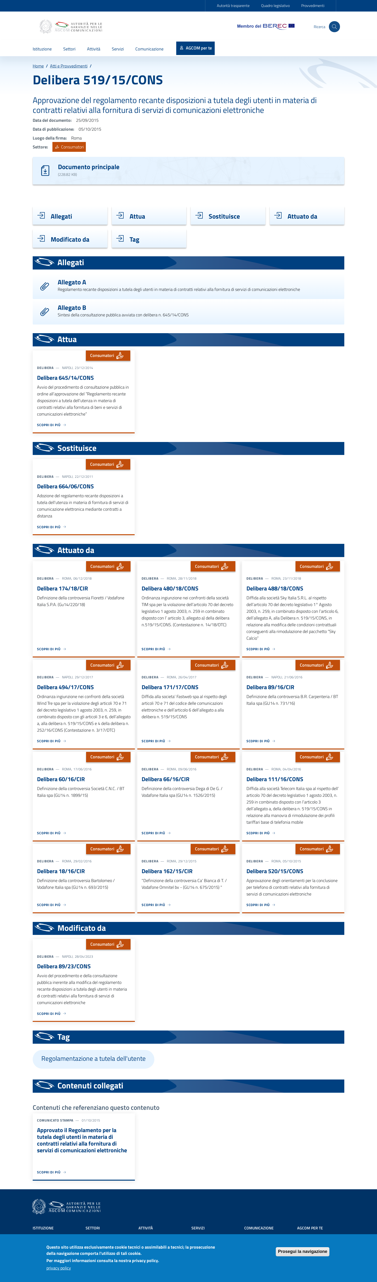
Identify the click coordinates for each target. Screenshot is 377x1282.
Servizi (198, 1228)
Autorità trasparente (233, 5)
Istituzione (43, 1228)
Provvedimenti (312, 5)
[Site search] (334, 26)
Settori (93, 1228)
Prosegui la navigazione (302, 1251)
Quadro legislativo (275, 5)
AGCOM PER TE (310, 1228)
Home (38, 66)
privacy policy (58, 1268)
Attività (145, 1228)
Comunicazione (259, 1228)
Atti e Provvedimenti (69, 66)
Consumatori (69, 147)
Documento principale (88, 167)
